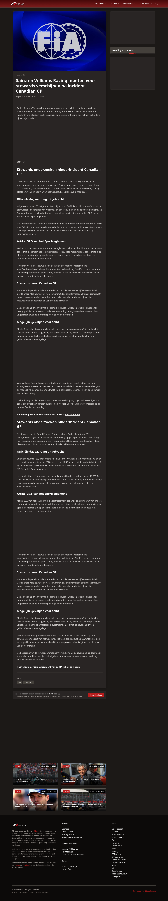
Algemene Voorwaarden (72, 837)
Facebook (26, 865)
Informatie (129, 3)
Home (18, 75)
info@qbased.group (42, 893)
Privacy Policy (68, 834)
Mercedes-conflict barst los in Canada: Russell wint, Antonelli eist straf (83, 806)
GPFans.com (117, 854)
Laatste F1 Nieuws (70, 849)
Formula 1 (116, 843)
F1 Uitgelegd (67, 852)
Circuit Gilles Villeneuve (62, 191)
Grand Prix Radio (119, 859)
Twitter (17, 865)
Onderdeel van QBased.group (144, 891)
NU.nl (114, 868)
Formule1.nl (117, 845)
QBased (37, 831)
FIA (24, 75)
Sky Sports (116, 876)
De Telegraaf (117, 829)
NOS (114, 865)
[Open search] (156, 4)
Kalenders (100, 3)
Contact (65, 829)
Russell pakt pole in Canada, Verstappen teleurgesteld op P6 (31, 780)
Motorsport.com (119, 862)
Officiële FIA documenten (73, 854)
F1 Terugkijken (145, 3)
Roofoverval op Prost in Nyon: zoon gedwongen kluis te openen (82, 780)
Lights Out (66, 869)
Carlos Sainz (23, 108)
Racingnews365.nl (119, 873)
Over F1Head (67, 831)
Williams (36, 108)
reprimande (31, 272)
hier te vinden (72, 414)
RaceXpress (117, 871)
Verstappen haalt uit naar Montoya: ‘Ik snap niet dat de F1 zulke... (34, 806)
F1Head (115, 831)
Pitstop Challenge (69, 866)
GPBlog (115, 851)
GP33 (114, 848)
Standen (114, 3)
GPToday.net (117, 857)
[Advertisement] (60, 140)
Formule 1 (29, 682)
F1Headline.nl (118, 834)
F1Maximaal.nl (118, 837)
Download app (96, 695)
